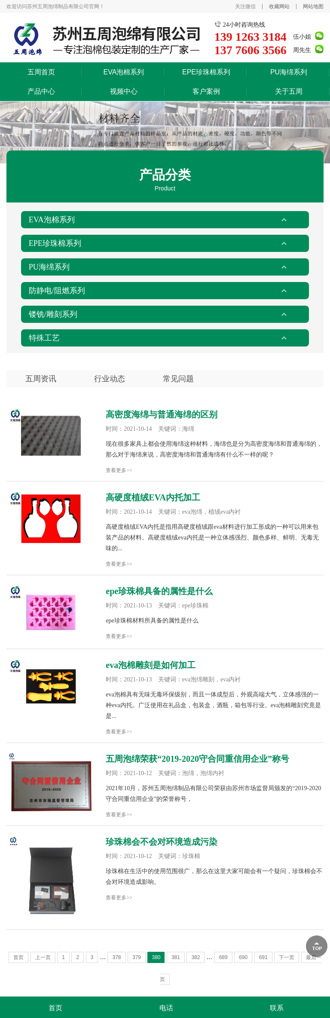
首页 (18, 957)
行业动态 (109, 378)
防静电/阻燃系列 (57, 290)
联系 (277, 1008)
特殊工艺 (44, 338)
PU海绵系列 (288, 72)
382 (195, 957)
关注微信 (245, 6)
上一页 (43, 957)
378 (116, 957)
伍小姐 (302, 37)
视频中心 (124, 91)
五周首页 (41, 72)
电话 (166, 1008)
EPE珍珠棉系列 (206, 72)
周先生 (302, 50)
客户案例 (206, 91)
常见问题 (178, 378)
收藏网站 (279, 6)
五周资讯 (40, 378)
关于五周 (288, 91)
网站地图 (313, 6)
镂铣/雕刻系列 (53, 314)
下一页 (286, 957)
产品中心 (41, 91)
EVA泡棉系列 (124, 72)
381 (175, 957)
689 (223, 957)
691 (263, 957)
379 (136, 957)
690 (243, 957)
